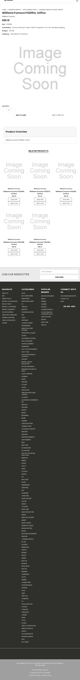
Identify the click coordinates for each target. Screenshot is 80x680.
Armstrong (25, 298)
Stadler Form (26, 582)
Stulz (23, 590)
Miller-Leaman (26, 523)
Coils (23, 317)
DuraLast (25, 434)
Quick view (14, 199)
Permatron (25, 547)
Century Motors (27, 423)
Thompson (25, 599)
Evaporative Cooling (29, 333)
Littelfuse (25, 506)
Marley (24, 515)
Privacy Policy (7, 304)
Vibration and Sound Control (28, 393)
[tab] (40, 132)
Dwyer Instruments (28, 437)
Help (3, 296)
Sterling (24, 588)
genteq (24, 474)
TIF (22, 601)
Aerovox (24, 404)
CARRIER (24, 421)
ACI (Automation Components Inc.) (47, 313)
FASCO (24, 466)
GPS (23, 315)
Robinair (24, 571)
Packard (24, 544)
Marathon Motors (28, 512)
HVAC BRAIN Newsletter (68, 296)
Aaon (23, 293)
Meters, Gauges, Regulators (27, 363)
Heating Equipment (28, 344)
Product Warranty (8, 309)
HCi (23, 477)
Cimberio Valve (26, 426)
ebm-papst (25, 445)
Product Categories (9, 307)
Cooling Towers (27, 323)
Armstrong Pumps (28, 301)
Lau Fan (24, 501)
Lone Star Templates (43, 673)
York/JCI (25, 307)
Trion (23, 617)
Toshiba (24, 615)
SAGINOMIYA (25, 574)
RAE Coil (24, 561)
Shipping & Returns (8, 317)
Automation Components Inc (30, 401)
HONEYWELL (25, 488)
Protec (24, 555)
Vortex (24, 631)
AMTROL (43, 319)
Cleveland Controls (28, 429)
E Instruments (26, 440)
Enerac (24, 460)
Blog (62, 301)
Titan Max (25, 609)
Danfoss (24, 309)
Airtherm (25, 407)
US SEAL (24, 623)
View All (43, 325)
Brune (24, 418)
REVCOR (24, 569)
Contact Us (65, 299)
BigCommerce (43, 670)
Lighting (24, 359)
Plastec (24, 550)
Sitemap (4, 323)
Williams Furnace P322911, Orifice (66, 192)
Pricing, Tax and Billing (9, 301)
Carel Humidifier (27, 374)
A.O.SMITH (25, 397)
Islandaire (25, 493)
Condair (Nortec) (28, 539)
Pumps (24, 379)
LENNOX (24, 504)
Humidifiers (25, 346)
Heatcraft (25, 479)
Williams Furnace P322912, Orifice (40, 243)
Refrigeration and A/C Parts (29, 370)
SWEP (23, 593)
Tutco (24, 620)
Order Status (6, 298)
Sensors (24, 382)
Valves (24, 387)
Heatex (24, 482)
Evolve (24, 463)
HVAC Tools (25, 352)
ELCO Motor (25, 450)
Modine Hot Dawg (27, 525)
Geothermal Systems (29, 338)
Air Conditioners (27, 296)
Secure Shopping (7, 312)
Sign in (4, 320)
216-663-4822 (69, 306)
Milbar (24, 520)
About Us (5, 293)
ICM (23, 490)
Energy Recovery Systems (27, 329)
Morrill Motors (27, 528)
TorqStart (25, 612)
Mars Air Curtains (28, 517)
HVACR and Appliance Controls (28, 355)
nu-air (24, 542)
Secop (24, 577)
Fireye (23, 469)
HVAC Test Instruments (29, 349)
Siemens (24, 580)
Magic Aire (25, 509)
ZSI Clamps (25, 642)
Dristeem (24, 432)
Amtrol (24, 410)
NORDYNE (24, 536)
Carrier (43, 304)
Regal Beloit (26, 566)
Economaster (26, 448)
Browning (25, 415)
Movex (24, 531)
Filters (24, 336)
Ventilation (25, 390)
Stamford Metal (27, 585)
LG (22, 304)
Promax (24, 552)
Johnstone (25, 496)
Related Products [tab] (38, 151)
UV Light (24, 384)
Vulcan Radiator (27, 634)
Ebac (23, 442)
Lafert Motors (26, 498)
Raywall (24, 563)
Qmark (24, 558)
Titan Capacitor (27, 604)
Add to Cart (14, 203)
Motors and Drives (28, 366)
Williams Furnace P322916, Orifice (14, 243)
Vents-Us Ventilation (29, 626)
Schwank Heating (27, 312)
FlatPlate (25, 471)
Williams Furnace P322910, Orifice (14, 192)
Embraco (25, 458)
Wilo (23, 639)
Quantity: (5, 106)
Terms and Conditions (9, 315)
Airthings (25, 320)
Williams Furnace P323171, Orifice (40, 192)
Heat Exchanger (27, 341)
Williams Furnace (27, 636)
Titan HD (24, 607)
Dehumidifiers (26, 326)
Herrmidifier (26, 485)
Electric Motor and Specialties (28, 454)
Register (12, 320)
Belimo (24, 413)
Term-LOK (25, 596)
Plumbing (25, 376)
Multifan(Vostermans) (29, 534)
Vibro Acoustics (27, 628)
